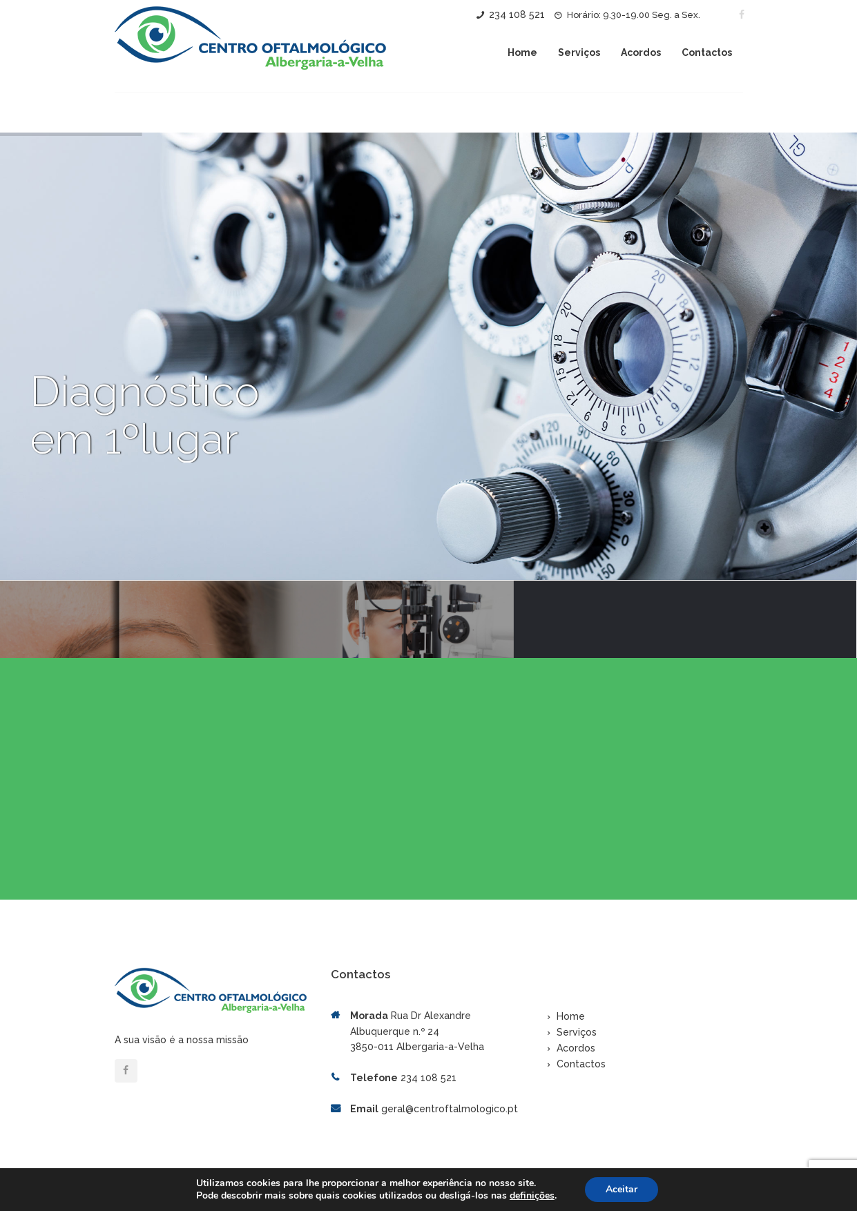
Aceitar (621, 1189)
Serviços (579, 52)
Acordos (641, 52)
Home (522, 52)
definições (532, 1196)
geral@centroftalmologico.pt (449, 1100)
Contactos (707, 52)
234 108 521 (517, 14)
